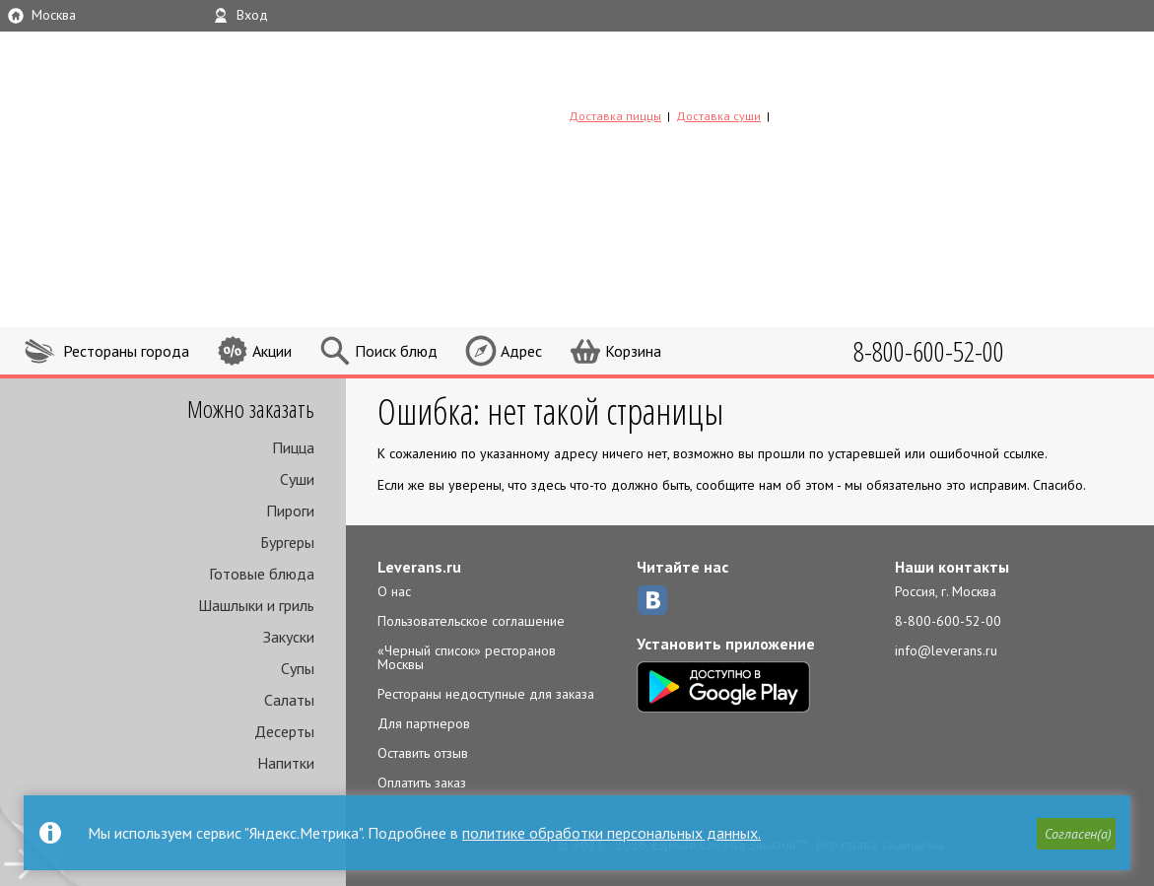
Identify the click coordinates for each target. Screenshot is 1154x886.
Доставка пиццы (615, 115)
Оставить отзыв (422, 753)
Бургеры (287, 542)
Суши (297, 479)
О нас (394, 591)
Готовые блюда (261, 573)
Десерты (284, 731)
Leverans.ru (419, 567)
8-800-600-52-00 (948, 621)
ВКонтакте (652, 600)
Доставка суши (718, 115)
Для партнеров (423, 723)
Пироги (290, 510)
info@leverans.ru (946, 650)
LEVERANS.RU (694, 83)
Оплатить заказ (421, 782)
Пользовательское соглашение (471, 621)
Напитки (285, 763)
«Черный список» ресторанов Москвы (466, 657)
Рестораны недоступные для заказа (485, 694)
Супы (297, 668)
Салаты (289, 700)
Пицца (293, 447)
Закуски (288, 637)
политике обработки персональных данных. (611, 833)
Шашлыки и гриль (256, 605)
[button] (1076, 834)
